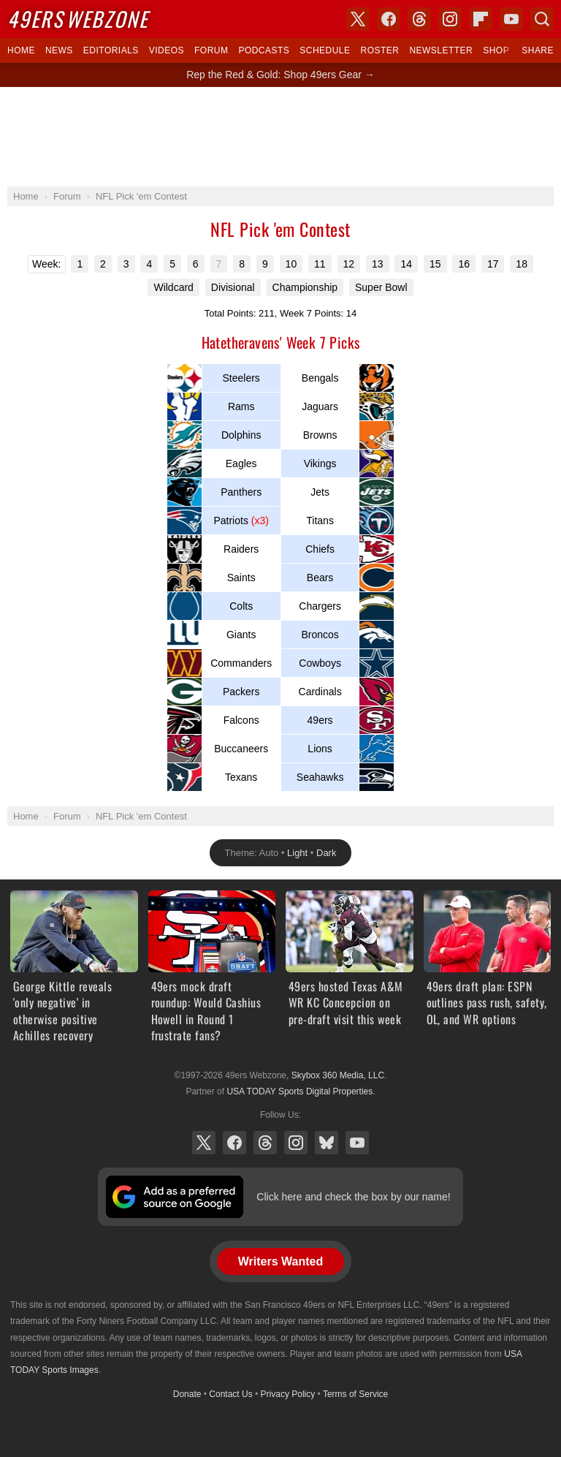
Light (297, 852)
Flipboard (480, 19)
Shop (496, 50)
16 (464, 264)
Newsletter (441, 50)
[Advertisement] (280, 136)
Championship (305, 287)
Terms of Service (355, 1394)
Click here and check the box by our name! (353, 1197)
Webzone (77, 19)
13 (377, 264)
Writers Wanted (280, 1261)
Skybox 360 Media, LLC (337, 1075)
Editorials (111, 50)
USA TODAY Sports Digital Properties (299, 1091)
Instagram (296, 1142)
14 (406, 264)
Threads (265, 1142)
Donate (187, 1394)
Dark (326, 852)
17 (493, 264)
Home (21, 50)
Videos (166, 50)
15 (435, 264)
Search (542, 19)
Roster (379, 50)
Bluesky (326, 1142)
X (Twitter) (203, 1142)
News (59, 50)
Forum (211, 50)
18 (521, 264)
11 (320, 264)
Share (538, 50)
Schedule (324, 50)
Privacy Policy (288, 1394)
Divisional (233, 287)
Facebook (234, 1142)
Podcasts (263, 50)
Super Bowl (381, 287)
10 (291, 264)
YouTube (357, 1142)
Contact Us (230, 1394)
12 (349, 264)
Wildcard (173, 287)
